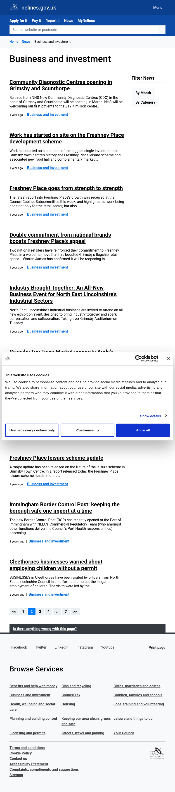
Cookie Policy (20, 753)
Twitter (41, 647)
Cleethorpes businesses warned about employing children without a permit (55, 565)
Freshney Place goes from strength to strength (66, 188)
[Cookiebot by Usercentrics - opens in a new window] (138, 358)
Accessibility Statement (28, 764)
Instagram (85, 647)
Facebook (19, 647)
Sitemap (16, 775)
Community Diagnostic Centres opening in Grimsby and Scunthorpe (60, 85)
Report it (52, 21)
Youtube (107, 647)
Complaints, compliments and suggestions (44, 769)
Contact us (18, 758)
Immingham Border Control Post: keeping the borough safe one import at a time (64, 507)
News (68, 21)
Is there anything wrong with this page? (45, 629)
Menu (157, 7)
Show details (150, 416)
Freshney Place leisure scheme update (56, 458)
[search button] (162, 29)
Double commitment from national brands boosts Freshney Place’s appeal (60, 238)
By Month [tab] (143, 93)
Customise (87, 430)
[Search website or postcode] (83, 29)
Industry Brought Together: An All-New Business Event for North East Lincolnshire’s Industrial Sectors (63, 294)
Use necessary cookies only (32, 430)
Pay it (36, 21)
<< (14, 611)
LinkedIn (62, 647)
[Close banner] (168, 358)
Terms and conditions (27, 748)
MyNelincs (86, 21)
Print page (157, 647)
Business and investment (47, 114)
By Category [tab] (145, 102)
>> (75, 611)
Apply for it (18, 21)
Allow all (143, 430)
